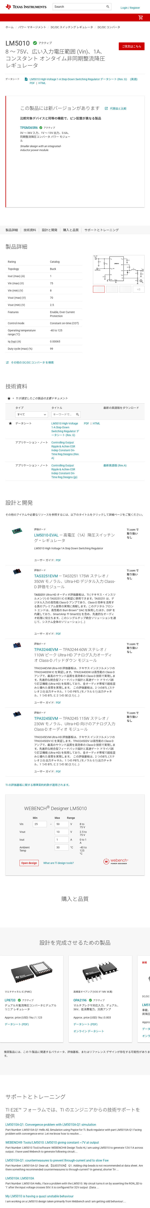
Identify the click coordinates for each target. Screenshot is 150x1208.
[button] (9, 17)
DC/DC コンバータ (109, 27)
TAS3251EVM (46, 563)
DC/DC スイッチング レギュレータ (72, 27)
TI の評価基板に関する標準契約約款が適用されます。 (38, 772)
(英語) (134, 79)
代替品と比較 (118, 108)
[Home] (25, 7)
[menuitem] (129, 17)
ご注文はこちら (131, 46)
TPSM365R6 (29, 128)
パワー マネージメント (32, 27)
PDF (32, 83)
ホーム (9, 27)
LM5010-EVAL (46, 522)
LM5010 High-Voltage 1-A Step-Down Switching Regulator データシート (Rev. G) (78, 79)
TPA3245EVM (46, 706)
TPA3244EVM (46, 637)
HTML (42, 83)
